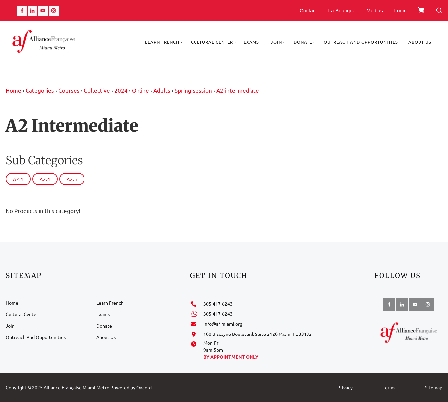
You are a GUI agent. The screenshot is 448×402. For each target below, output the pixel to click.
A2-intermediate (237, 90)
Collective (97, 90)
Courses (69, 90)
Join (276, 42)
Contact (308, 10)
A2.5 (72, 179)
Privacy (345, 387)
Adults (161, 90)
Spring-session (193, 90)
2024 (121, 90)
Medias (374, 10)
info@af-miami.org (222, 324)
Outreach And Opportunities (361, 42)
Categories (40, 90)
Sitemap (433, 387)
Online (140, 90)
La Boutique (342, 10)
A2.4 (45, 179)
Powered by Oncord (131, 387)
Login (400, 10)
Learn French (162, 42)
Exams (251, 42)
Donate (303, 42)
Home (13, 90)
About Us (419, 42)
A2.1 (18, 179)
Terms (389, 387)
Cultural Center (212, 42)
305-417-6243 (218, 304)
